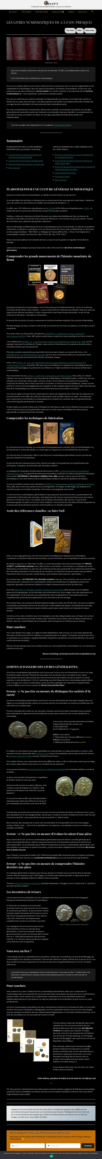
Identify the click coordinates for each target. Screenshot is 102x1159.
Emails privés (58, 12)
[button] (87, 11)
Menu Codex (90, 30)
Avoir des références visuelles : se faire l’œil (26, 164)
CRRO (50, 208)
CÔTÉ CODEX (26, 12)
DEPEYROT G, (69, 483)
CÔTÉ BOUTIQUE (41, 12)
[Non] (100, 1155)
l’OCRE (86, 208)
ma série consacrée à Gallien (21, 757)
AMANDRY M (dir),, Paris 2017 (26, 354)
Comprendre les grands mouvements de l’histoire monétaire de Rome (25, 155)
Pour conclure (14, 167)
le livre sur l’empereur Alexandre (27, 884)
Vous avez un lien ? (62, 176)
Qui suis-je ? (13, 12)
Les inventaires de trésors (65, 172)
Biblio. (80, 30)
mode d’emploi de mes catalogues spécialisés (47, 770)
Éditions (71, 12)
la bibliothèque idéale (63, 125)
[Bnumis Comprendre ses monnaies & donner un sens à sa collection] (51, 4)
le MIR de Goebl (42, 754)
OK (51, 1156)
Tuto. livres (70, 30)
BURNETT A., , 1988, (54, 341)
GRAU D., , (50, 375)
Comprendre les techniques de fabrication (26, 160)
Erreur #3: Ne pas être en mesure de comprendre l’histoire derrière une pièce (72, 167)
